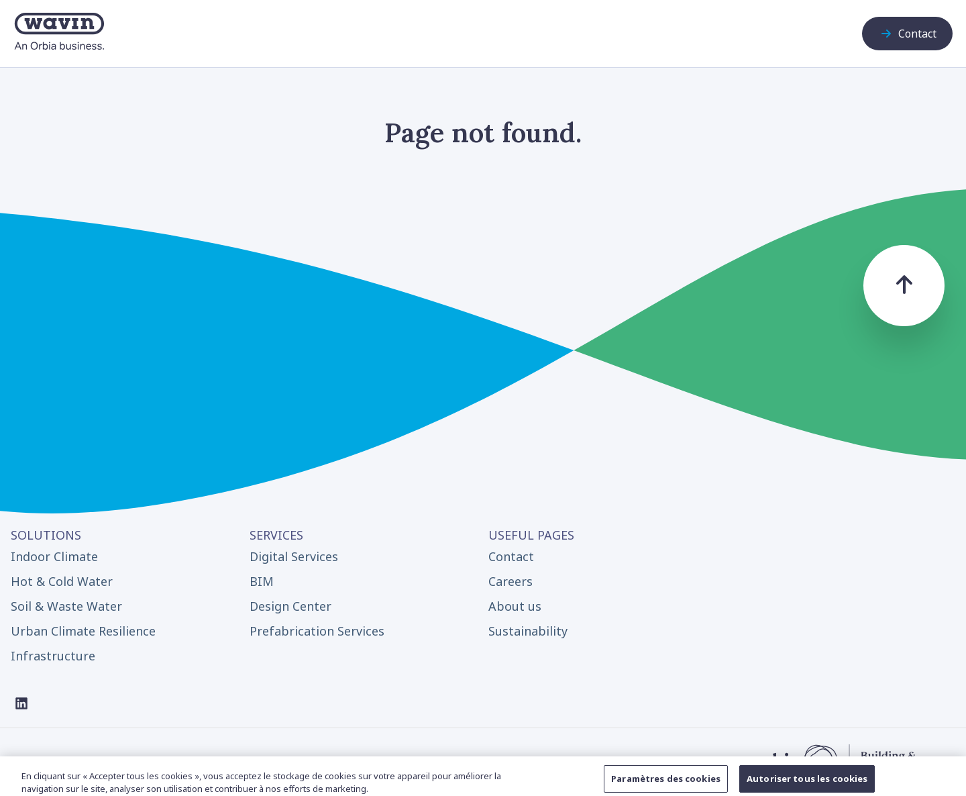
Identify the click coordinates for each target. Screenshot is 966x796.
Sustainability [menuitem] (528, 631)
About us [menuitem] (514, 606)
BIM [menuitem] (262, 581)
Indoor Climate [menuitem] (54, 556)
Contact (907, 34)
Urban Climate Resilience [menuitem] (83, 631)
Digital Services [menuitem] (294, 556)
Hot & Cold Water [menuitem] (62, 581)
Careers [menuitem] (510, 581)
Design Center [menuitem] (290, 606)
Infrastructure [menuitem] (53, 656)
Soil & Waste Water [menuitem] (66, 606)
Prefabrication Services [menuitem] (317, 631)
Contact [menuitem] (511, 556)
